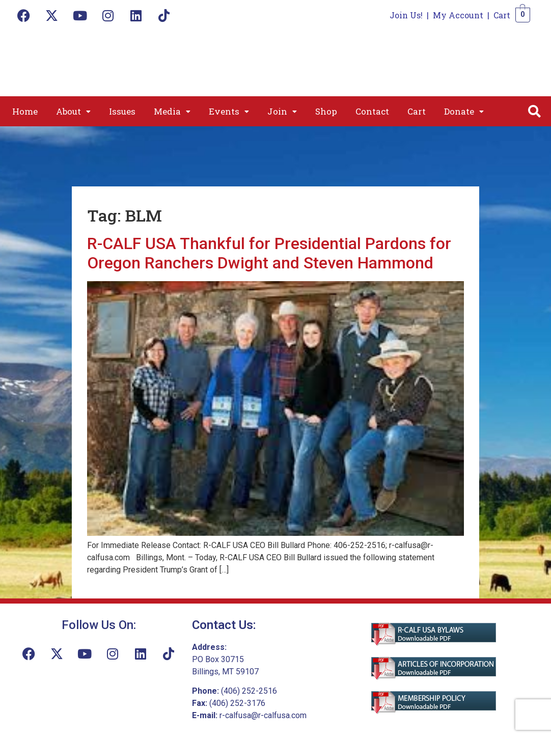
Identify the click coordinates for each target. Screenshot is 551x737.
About (73, 111)
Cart (501, 15)
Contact (372, 111)
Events (229, 111)
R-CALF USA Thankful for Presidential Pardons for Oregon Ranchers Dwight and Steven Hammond (269, 253)
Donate (464, 111)
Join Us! (406, 15)
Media (172, 111)
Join (282, 111)
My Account (458, 15)
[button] (73, 111)
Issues (122, 111)
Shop (326, 111)
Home (25, 111)
